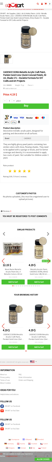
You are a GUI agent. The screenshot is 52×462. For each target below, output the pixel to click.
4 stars (24, 171)
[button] (12, 285)
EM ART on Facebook (10, 406)
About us (3, 374)
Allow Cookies (43, 459)
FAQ (20, 374)
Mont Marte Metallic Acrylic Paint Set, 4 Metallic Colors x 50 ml (13, 271)
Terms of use (5, 380)
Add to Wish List (9, 88)
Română (39, 439)
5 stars (29, 171)
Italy (32, 448)
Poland (42, 448)
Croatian (32, 444)
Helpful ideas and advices (9, 394)
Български (14, 439)
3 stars (19, 171)
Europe (22, 448)
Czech (44, 444)
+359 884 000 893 (38, 9)
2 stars (15, 171)
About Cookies (5, 383)
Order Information (25, 377)
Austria (21, 444)
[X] (1, 454)
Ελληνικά (27, 439)
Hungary (10, 448)
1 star (10, 171)
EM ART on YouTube (9, 411)
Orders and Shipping (26, 380)
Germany (9, 444)
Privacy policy (5, 377)
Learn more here (12, 456)
